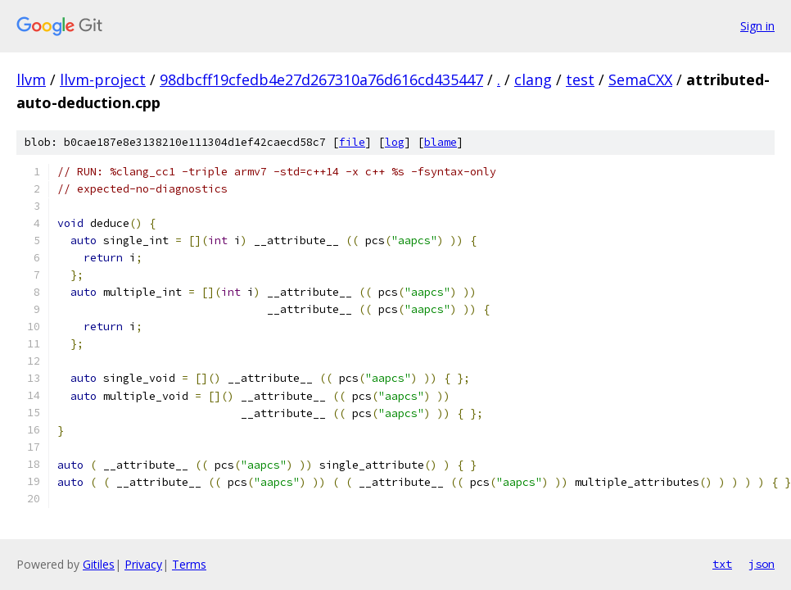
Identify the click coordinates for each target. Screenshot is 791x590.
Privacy (143, 564)
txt (722, 563)
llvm (31, 79)
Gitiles (99, 564)
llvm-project (103, 79)
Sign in (757, 26)
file (352, 142)
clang (533, 79)
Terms (189, 564)
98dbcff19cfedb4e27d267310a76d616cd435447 (321, 79)
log (395, 142)
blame (440, 142)
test (580, 79)
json (761, 563)
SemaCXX (640, 79)
